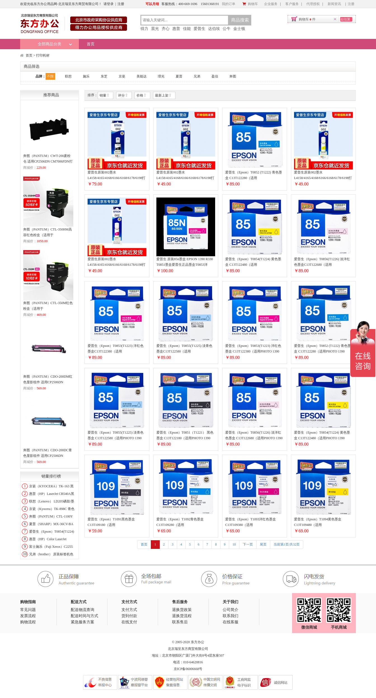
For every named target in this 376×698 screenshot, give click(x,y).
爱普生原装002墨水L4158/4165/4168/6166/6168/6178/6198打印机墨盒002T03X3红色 (116, 262)
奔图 (232, 76)
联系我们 (230, 616)
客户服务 (292, 4)
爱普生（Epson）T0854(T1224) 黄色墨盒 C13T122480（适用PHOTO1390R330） (253, 262)
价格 (142, 95)
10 (234, 544)
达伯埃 (214, 29)
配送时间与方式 (84, 616)
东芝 (104, 76)
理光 (161, 76)
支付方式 (129, 610)
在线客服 (230, 622)
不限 (50, 76)
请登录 (109, 4)
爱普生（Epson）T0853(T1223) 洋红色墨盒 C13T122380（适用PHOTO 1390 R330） (253, 349)
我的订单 (228, 4)
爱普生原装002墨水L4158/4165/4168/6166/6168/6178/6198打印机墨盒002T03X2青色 (185, 175)
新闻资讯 (334, 4)
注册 (121, 4)
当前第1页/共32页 (287, 544)
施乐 (86, 76)
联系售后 (180, 622)
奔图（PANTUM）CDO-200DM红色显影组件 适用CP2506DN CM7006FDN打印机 (47, 380)
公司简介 (230, 610)
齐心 (166, 29)
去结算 (345, 19)
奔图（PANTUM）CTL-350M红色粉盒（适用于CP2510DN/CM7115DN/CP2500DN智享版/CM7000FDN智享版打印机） (48, 306)
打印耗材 (43, 55)
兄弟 (197, 76)
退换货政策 (182, 610)
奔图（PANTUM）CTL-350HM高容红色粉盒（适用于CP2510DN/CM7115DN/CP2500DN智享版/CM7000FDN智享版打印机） (48, 232)
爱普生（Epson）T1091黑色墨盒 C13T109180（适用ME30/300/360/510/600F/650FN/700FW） (117, 522)
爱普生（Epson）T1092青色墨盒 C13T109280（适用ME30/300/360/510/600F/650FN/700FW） (185, 522)
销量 (105, 95)
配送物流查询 (82, 610)
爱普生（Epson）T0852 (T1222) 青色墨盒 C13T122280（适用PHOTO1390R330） (253, 175)
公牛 (227, 29)
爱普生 (199, 29)
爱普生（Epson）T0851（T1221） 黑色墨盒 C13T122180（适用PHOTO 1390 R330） (184, 436)
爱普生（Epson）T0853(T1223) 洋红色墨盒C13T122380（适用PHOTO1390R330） (116, 349)
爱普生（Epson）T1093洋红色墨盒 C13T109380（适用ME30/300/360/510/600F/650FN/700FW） (254, 522)
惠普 (176, 29)
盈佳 (215, 76)
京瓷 (122, 76)
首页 (91, 44)
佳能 (187, 29)
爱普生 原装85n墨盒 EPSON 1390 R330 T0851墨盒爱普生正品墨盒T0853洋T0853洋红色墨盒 (184, 262)
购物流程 (28, 622)
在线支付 (129, 622)
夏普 (179, 76)
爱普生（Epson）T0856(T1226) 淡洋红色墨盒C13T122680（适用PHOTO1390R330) (322, 262)
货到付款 (129, 616)
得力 (144, 29)
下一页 (248, 544)
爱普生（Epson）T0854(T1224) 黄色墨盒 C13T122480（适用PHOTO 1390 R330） (322, 436)
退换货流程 (182, 616)
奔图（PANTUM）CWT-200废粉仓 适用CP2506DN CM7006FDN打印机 (48, 159)
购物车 (250, 4)
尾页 (263, 544)
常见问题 (28, 610)
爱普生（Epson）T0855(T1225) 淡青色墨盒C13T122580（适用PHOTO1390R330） (184, 349)
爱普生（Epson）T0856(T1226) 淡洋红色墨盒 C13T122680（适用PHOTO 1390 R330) (254, 436)
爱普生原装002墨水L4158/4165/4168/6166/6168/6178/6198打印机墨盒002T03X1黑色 (116, 175)
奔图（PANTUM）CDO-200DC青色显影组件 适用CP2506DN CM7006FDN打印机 (47, 453)
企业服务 (271, 4)
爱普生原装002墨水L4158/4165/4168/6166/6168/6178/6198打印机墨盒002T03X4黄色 (323, 175)
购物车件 (307, 19)
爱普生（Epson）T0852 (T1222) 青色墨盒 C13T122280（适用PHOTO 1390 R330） (322, 349)
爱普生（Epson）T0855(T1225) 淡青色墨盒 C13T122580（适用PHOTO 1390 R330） (116, 436)
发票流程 (28, 616)
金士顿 (239, 29)
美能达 (142, 76)
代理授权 (313, 4)
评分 (123, 95)
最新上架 (163, 95)
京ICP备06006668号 (188, 669)
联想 (68, 76)
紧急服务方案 (82, 622)
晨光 (155, 29)
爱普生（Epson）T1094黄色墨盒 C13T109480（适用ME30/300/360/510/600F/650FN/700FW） (323, 522)
